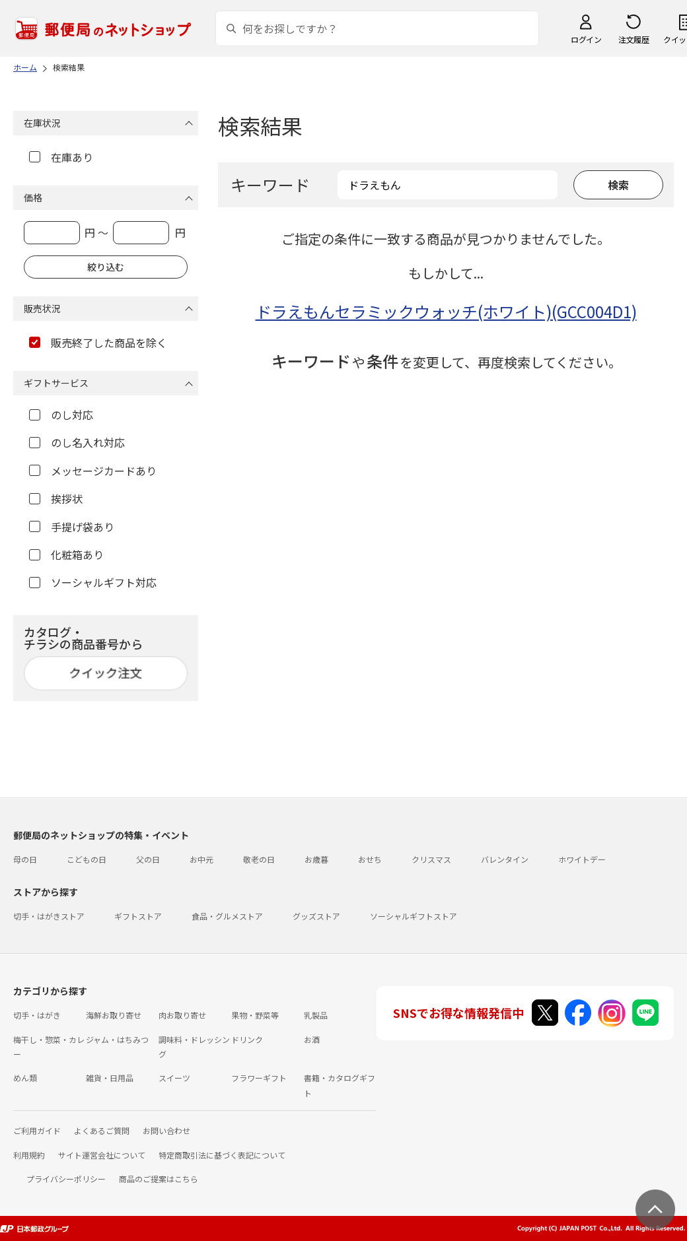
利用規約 (29, 1154)
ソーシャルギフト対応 (93, 582)
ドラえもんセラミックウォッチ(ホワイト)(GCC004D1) (446, 311)
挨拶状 (56, 498)
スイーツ (174, 1077)
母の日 (25, 859)
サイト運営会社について (101, 1154)
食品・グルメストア (227, 916)
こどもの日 (86, 859)
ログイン (586, 39)
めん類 (25, 1077)
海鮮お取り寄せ (113, 1015)
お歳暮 (316, 859)
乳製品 (316, 1015)
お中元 (201, 859)
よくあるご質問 (101, 1130)
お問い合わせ (166, 1130)
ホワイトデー (582, 859)
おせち (370, 859)
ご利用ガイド (37, 1130)
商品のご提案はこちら (158, 1178)
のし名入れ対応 (77, 442)
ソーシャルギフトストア (413, 916)
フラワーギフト (259, 1077)
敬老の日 (259, 859)
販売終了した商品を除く (98, 343)
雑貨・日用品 (109, 1077)
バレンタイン (504, 859)
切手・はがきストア (49, 916)
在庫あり (61, 157)
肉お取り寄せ (182, 1015)
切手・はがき (37, 1015)
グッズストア (316, 916)
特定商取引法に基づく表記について (222, 1154)
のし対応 (61, 414)
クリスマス (431, 859)
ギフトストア (138, 916)
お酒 (312, 1039)
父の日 (148, 859)
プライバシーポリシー (66, 1178)
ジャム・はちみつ (117, 1039)
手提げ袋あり (71, 527)
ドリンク (247, 1039)
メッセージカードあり (93, 471)
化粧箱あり (66, 554)
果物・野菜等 (255, 1015)
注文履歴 (633, 39)
